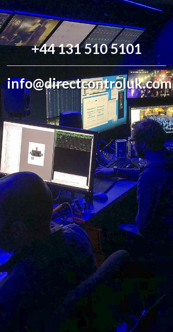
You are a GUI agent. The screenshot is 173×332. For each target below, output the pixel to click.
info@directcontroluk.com (89, 83)
